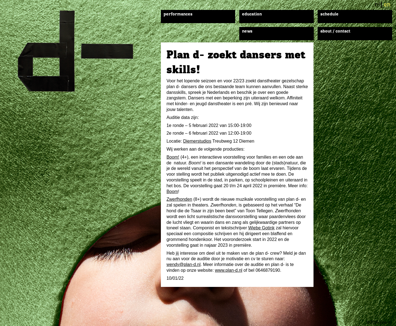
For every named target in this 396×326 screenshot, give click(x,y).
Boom (172, 191)
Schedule (329, 14)
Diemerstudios (197, 141)
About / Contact (335, 31)
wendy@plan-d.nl (183, 264)
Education (252, 14)
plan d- (82, 51)
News (247, 31)
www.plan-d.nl (229, 270)
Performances (178, 14)
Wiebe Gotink (261, 228)
